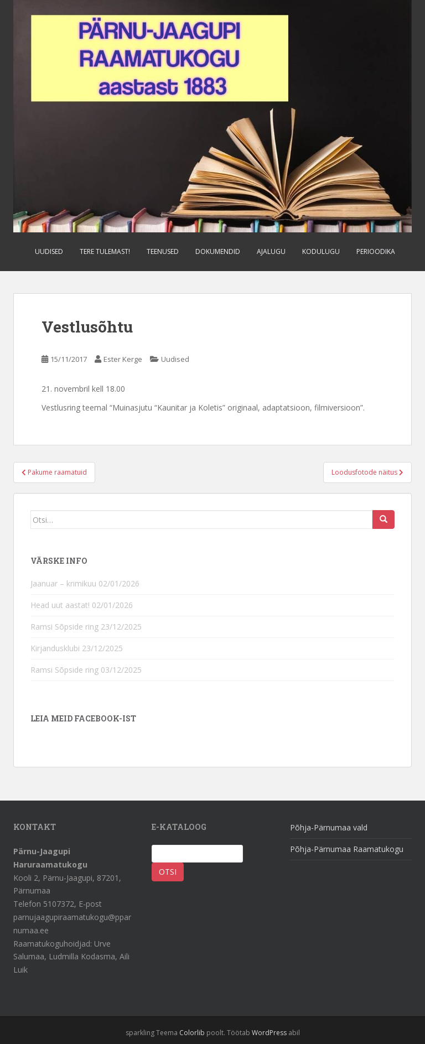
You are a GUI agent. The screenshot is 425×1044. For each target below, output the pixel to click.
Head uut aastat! (60, 605)
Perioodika (375, 251)
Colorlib (192, 1032)
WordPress (269, 1032)
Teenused (163, 251)
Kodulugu (321, 251)
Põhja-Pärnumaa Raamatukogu (346, 849)
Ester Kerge (122, 359)
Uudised (49, 251)
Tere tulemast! (105, 251)
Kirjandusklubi (55, 648)
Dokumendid (217, 251)
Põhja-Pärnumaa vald (328, 827)
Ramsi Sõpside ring (64, 626)
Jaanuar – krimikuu (63, 583)
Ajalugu (271, 251)
